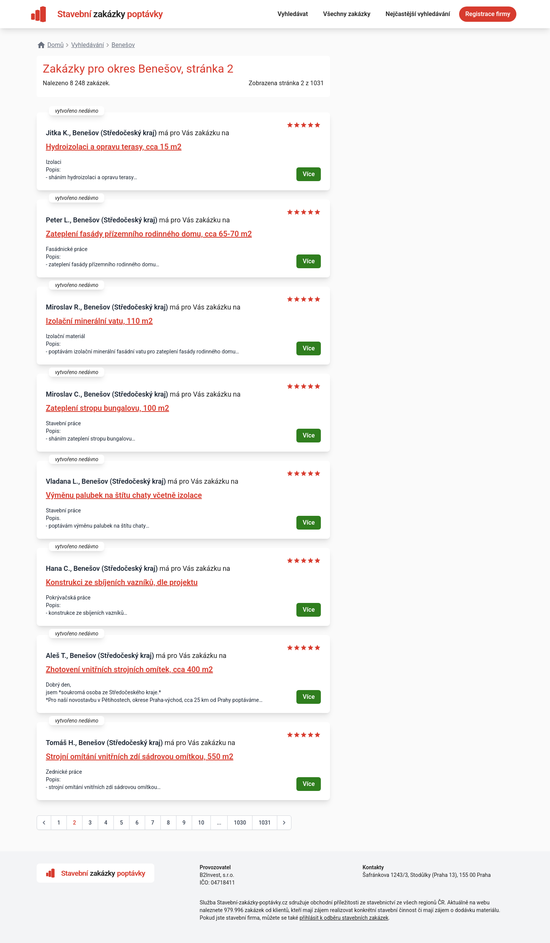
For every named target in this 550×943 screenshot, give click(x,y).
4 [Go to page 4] (105, 823)
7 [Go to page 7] (152, 823)
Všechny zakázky (346, 14)
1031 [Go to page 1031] (265, 823)
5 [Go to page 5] (121, 823)
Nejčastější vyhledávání (418, 14)
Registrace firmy (487, 14)
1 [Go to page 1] (58, 823)
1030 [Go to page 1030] (240, 823)
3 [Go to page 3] (90, 823)
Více (308, 174)
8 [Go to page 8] (168, 823)
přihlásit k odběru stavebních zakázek (343, 918)
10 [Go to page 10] (201, 823)
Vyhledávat (293, 14)
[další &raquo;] (284, 822)
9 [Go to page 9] (184, 823)
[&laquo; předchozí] (44, 822)
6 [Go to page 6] (137, 823)
